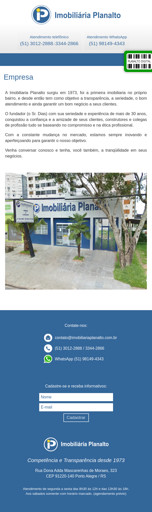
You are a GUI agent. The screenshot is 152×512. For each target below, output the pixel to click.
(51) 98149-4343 (107, 43)
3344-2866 (66, 43)
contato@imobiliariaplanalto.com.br (86, 338)
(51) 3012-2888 (36, 43)
